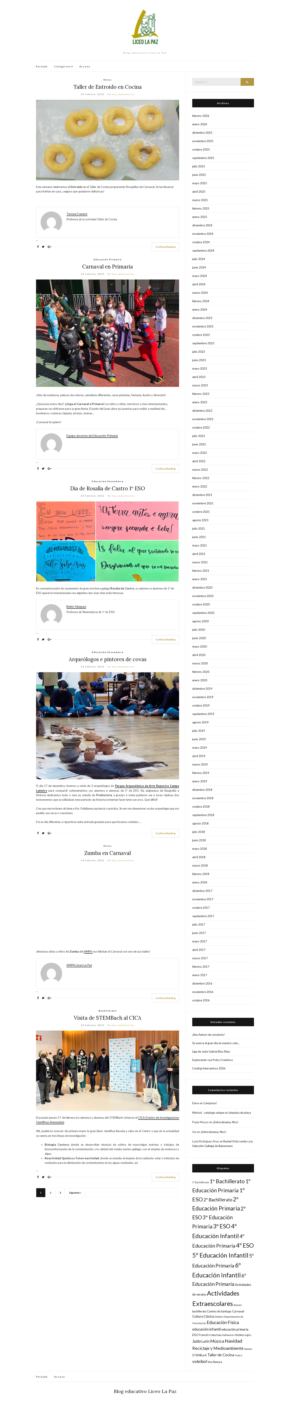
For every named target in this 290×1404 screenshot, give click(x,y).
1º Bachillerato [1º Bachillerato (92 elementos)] (227, 1181)
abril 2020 (198, 655)
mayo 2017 (199, 941)
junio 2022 (199, 444)
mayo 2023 (199, 368)
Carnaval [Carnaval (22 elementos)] (238, 1311)
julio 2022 (198, 436)
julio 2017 (198, 924)
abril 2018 (198, 857)
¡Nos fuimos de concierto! (208, 1034)
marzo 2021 (200, 562)
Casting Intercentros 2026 (208, 1068)
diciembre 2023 (202, 318)
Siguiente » (75, 1192)
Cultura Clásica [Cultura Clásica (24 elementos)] (203, 1316)
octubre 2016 (201, 1000)
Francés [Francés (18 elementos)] (204, 1335)
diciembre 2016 (202, 983)
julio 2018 (198, 832)
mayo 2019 (199, 747)
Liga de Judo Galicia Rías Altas (211, 1051)
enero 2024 (199, 309)
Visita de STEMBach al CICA (107, 1018)
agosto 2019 (200, 722)
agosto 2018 (200, 823)
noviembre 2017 (202, 899)
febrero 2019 (200, 773)
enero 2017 (199, 975)
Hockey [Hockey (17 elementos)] (239, 1335)
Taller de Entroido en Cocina (107, 87)
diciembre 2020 (202, 587)
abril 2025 (198, 191)
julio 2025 (198, 166)
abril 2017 (198, 949)
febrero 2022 (200, 478)
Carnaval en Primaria (107, 266)
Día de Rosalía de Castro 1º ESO (107, 488)
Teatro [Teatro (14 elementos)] (238, 1355)
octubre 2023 (201, 335)
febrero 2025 (200, 208)
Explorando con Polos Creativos (212, 1060)
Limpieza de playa (240, 1112)
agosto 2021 (200, 520)
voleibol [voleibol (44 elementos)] (199, 1361)
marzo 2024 (200, 292)
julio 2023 (198, 351)
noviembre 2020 (202, 596)
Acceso (84, 66)
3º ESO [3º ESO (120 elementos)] (221, 1226)
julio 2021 (198, 528)
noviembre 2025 (202, 141)
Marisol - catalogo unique (208, 1112)
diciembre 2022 (202, 410)
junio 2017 (199, 933)
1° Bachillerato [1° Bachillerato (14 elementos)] (200, 1182)
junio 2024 (199, 267)
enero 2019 (199, 781)
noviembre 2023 (202, 326)
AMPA (88, 951)
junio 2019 (199, 739)
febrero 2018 (200, 874)
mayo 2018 (199, 848)
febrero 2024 (200, 301)
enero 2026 (199, 124)
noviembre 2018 (202, 798)
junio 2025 (199, 174)
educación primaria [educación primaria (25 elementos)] (234, 1329)
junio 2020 (199, 638)
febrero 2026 (200, 116)
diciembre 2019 (202, 688)
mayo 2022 (199, 452)
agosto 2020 (200, 621)
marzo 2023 (200, 385)
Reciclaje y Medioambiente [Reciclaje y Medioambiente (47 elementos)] (218, 1348)
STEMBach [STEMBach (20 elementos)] (199, 1355)
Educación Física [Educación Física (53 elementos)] (223, 1322)
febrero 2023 (200, 393)
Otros (107, 79)
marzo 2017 (200, 958)
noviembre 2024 (202, 233)
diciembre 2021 (202, 495)
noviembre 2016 (202, 992)
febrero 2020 (200, 671)
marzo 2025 (200, 200)
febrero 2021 (200, 570)
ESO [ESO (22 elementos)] (195, 1335)
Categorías (62, 66)
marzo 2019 (200, 764)
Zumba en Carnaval (107, 853)
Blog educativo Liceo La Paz (145, 1391)
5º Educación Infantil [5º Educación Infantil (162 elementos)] (220, 1255)
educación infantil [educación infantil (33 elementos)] (206, 1329)
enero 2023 (199, 402)
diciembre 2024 (202, 225)
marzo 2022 (200, 469)
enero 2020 (199, 680)
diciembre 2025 (202, 132)
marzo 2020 (200, 663)
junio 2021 (199, 537)
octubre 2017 (201, 907)
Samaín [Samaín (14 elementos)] (248, 1348)
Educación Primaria (108, 259)
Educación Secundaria (107, 481)
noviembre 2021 (202, 503)
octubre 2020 (201, 604)
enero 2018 (199, 882)
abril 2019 (198, 756)
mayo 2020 (199, 646)
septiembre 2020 (203, 613)
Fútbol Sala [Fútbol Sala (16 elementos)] (215, 1335)
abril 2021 (198, 554)
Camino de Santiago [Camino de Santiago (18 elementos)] (219, 1311)
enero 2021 (199, 579)
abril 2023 (198, 377)
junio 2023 (199, 360)
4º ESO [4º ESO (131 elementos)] (245, 1245)
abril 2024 (198, 284)
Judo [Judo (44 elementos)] (196, 1341)
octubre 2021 (201, 511)
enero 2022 (199, 486)
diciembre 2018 (202, 789)
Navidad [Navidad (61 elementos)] (233, 1341)
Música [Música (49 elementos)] (217, 1341)
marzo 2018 (200, 865)
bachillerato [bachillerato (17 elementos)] (199, 1311)
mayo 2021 (199, 545)
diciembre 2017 (202, 891)
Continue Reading (165, 246)
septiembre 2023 (203, 343)
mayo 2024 (199, 276)
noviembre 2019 (202, 697)
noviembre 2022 (202, 419)
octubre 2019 (201, 705)
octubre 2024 (201, 242)
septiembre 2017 (203, 916)
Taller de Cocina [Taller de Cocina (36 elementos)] (220, 1354)
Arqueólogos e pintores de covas (108, 659)
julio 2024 (198, 259)
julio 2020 (198, 629)
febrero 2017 (200, 966)
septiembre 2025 (203, 158)
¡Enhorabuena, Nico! (226, 1122)
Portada (42, 66)
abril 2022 (198, 461)
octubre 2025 (201, 149)
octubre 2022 (201, 427)
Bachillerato (108, 1010)
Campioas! (210, 1103)
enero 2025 (199, 217)
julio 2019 (198, 730)
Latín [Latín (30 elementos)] (206, 1341)
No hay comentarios (120, 94)
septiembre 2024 (203, 250)
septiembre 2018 (203, 815)
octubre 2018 (201, 806)
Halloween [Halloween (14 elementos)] (228, 1335)
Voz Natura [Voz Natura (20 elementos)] (215, 1362)
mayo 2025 (199, 183)
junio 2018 (199, 840)
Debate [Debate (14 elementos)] (219, 1316)
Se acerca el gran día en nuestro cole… (216, 1043)
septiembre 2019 (203, 714)
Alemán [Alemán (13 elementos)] (237, 1305)
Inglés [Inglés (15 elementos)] (247, 1335)
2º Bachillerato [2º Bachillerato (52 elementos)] (217, 1199)
